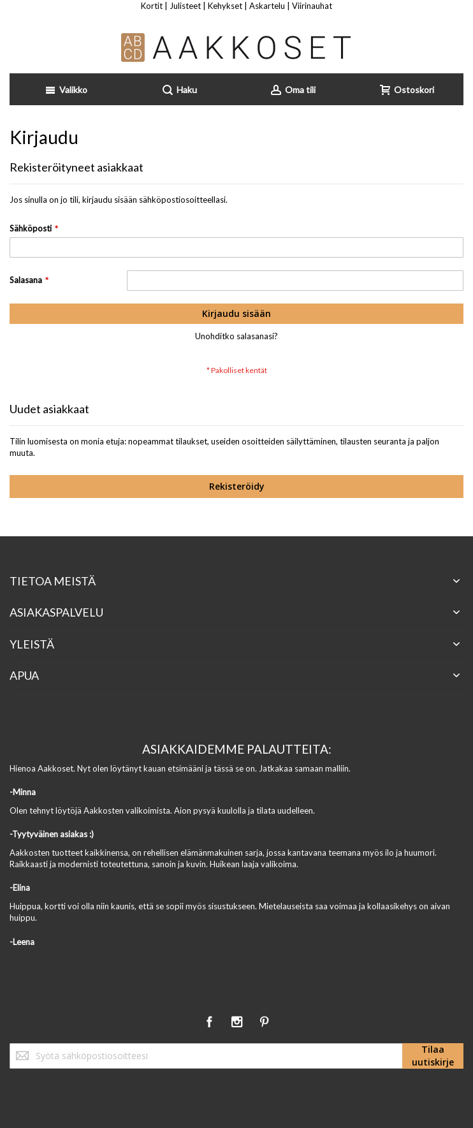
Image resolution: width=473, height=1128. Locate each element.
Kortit (152, 6)
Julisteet (185, 6)
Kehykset (225, 6)
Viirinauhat (312, 6)
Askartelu (267, 6)
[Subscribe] (432, 1056)
